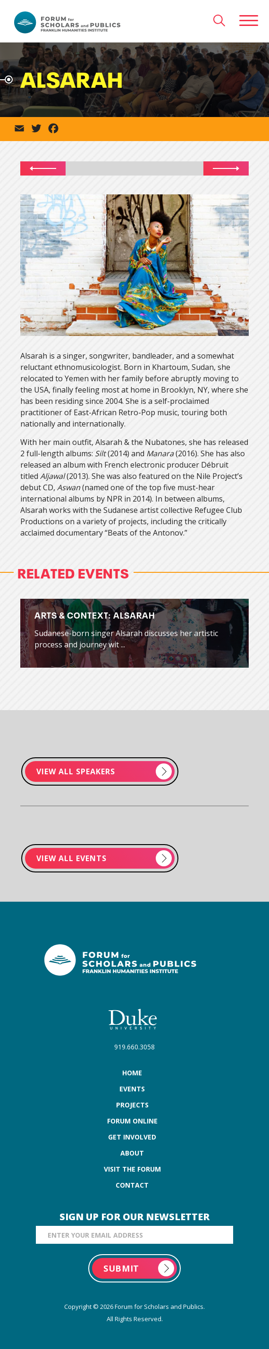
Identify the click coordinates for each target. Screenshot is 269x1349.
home (132, 1072)
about (132, 1152)
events (132, 1088)
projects (132, 1104)
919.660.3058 (134, 1046)
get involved (132, 1136)
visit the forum (132, 1169)
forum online (132, 1120)
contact (132, 1185)
